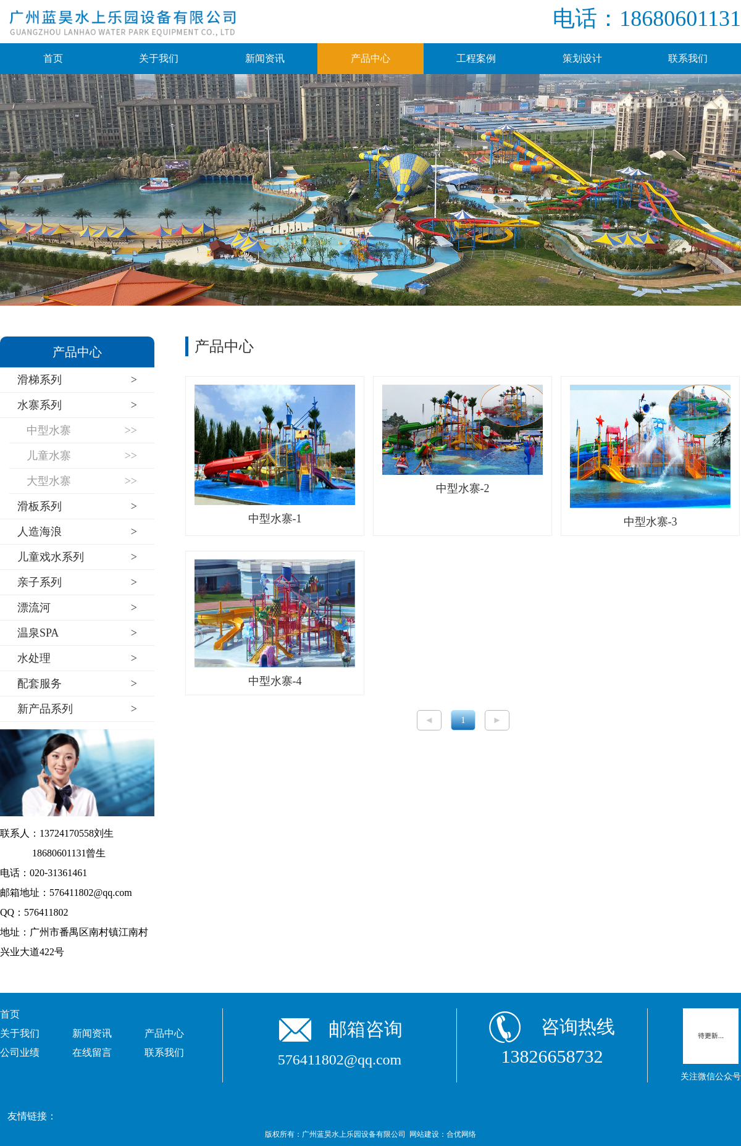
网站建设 (424, 1134)
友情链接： (32, 1116)
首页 (53, 58)
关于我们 (158, 58)
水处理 (77, 658)
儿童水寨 (82, 456)
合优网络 (461, 1134)
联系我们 (688, 58)
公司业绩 (20, 1052)
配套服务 (77, 683)
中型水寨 (82, 430)
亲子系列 (77, 582)
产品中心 (370, 58)
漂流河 (77, 607)
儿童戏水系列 (77, 557)
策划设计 (582, 58)
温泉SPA (77, 633)
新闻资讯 (265, 58)
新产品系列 (77, 709)
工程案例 (476, 58)
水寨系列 (77, 405)
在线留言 (92, 1052)
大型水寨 (82, 481)
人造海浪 (77, 531)
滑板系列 (77, 506)
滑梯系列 (77, 380)
